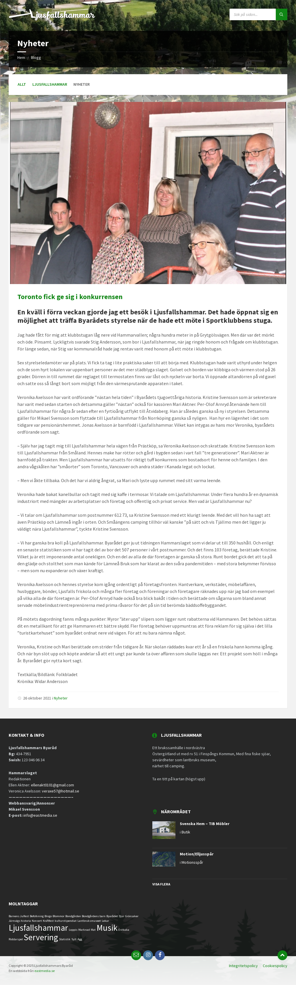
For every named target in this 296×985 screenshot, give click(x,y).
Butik (186, 832)
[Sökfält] (258, 14)
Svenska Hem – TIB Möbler (205, 823)
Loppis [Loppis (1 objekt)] (73, 930)
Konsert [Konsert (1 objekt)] (37, 921)
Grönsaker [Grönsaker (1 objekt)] (131, 916)
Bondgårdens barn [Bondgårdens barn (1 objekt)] (94, 916)
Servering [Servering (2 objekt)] (41, 937)
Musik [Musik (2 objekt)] (107, 927)
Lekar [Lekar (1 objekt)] (105, 921)
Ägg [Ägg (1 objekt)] (79, 939)
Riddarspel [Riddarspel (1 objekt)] (16, 939)
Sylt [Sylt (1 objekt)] (74, 939)
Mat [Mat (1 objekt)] (93, 930)
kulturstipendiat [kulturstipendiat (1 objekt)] (66, 921)
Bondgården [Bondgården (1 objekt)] (73, 916)
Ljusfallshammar (49, 84)
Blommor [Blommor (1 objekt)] (58, 916)
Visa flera (161, 884)
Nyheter (61, 698)
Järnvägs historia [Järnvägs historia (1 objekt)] (20, 921)
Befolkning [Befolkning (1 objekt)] (37, 916)
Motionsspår (192, 862)
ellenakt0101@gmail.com (52, 785)
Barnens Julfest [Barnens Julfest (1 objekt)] (19, 916)
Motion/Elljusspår (197, 854)
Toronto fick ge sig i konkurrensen (70, 296)
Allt (22, 84)
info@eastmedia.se (40, 815)
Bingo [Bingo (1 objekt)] (48, 916)
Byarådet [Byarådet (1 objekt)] (112, 916)
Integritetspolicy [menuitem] (243, 965)
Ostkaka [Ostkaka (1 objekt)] (123, 930)
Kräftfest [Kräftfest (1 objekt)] (48, 921)
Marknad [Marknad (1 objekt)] (84, 930)
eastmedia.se (44, 971)
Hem (21, 57)
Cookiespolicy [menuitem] (275, 965)
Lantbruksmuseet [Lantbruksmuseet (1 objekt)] (89, 921)
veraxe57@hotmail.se (60, 791)
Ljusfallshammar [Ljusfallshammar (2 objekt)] (38, 927)
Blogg (36, 57)
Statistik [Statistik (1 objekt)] (65, 939)
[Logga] (52, 19)
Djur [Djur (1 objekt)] (121, 916)
